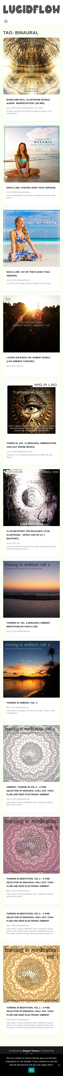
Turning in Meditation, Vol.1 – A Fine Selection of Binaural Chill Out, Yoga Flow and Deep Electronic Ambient (30, 1011)
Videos (40, 108)
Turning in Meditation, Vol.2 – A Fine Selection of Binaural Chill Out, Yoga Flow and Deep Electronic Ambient (30, 917)
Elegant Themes (31, 1051)
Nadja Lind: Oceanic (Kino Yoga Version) (31, 188)
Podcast (20, 366)
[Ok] (58, 1065)
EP (36, 108)
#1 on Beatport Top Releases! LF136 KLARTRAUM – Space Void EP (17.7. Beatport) (28, 535)
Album (18, 108)
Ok (31, 1070)
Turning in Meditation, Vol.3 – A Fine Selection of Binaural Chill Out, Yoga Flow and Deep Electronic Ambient (30, 882)
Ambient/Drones (28, 108)
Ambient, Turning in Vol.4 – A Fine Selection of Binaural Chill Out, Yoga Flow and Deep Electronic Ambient (30, 791)
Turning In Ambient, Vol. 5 (22, 703)
